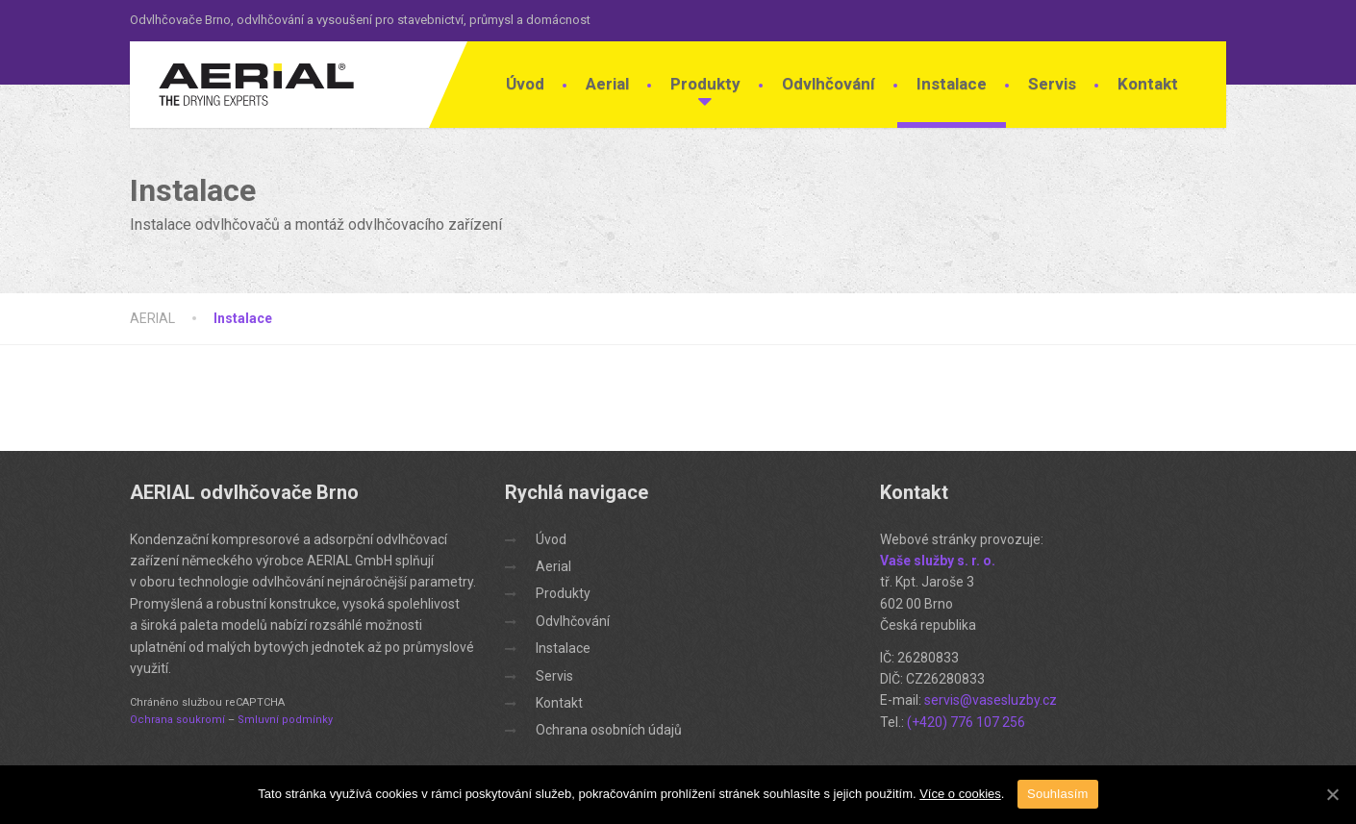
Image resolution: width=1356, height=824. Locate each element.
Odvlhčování (828, 83)
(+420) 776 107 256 (966, 722)
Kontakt (1147, 83)
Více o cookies (960, 794)
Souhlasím (1058, 794)
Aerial (607, 83)
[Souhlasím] (1332, 794)
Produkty (705, 83)
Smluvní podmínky (285, 719)
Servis (1052, 83)
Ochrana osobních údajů (609, 729)
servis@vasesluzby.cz (990, 700)
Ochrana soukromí (177, 719)
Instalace (952, 83)
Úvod (525, 83)
